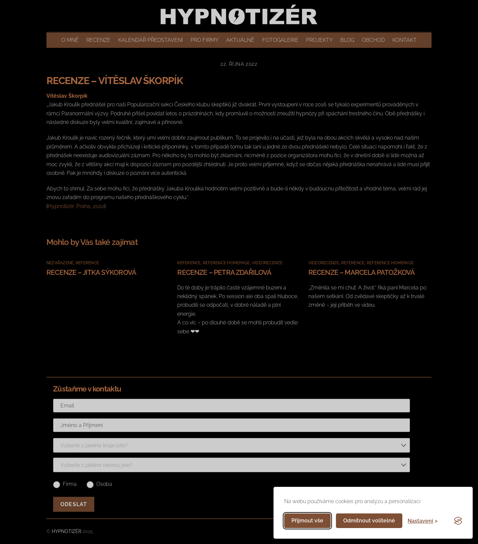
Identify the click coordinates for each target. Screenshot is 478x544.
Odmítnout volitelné (369, 520)
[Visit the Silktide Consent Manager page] (458, 521)
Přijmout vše (307, 520)
